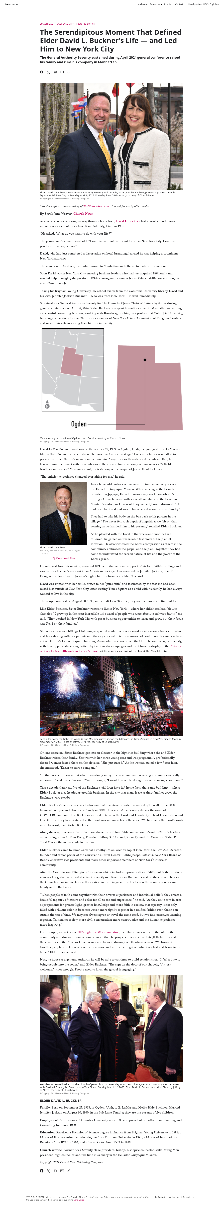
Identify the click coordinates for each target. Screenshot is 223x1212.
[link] (41, 1170)
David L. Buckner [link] (128, 221)
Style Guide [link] (79, 1199)
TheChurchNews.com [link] (96, 206)
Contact (179, 4)
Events (167, 4)
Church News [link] (83, 214)
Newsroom (11, 4)
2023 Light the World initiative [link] (98, 932)
